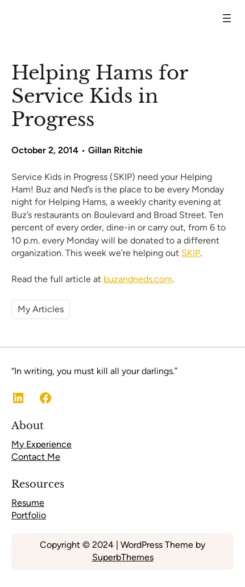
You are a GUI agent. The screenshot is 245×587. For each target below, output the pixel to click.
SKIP (190, 253)
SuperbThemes (122, 557)
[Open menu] (227, 18)
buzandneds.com (137, 279)
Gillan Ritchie (115, 150)
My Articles (41, 309)
